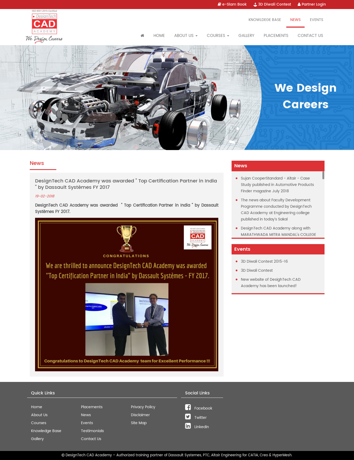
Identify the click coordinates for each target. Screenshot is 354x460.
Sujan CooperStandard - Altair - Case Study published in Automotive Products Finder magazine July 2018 (277, 184)
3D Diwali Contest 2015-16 (264, 261)
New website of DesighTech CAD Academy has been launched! (271, 282)
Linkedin (197, 427)
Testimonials (92, 431)
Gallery (246, 35)
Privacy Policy (143, 407)
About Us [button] (186, 35)
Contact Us (310, 35)
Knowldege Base (265, 20)
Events (316, 20)
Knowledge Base (46, 431)
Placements (276, 35)
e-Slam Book (232, 4)
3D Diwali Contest (272, 4)
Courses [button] (218, 35)
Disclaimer (140, 415)
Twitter (196, 418)
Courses (38, 423)
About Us (39, 415)
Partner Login (312, 4)
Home (159, 35)
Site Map (139, 423)
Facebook (198, 408)
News (295, 20)
